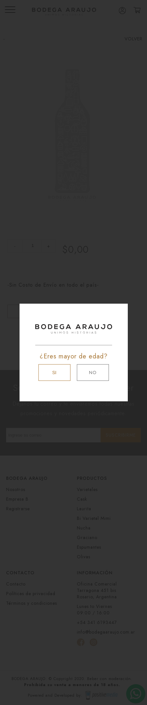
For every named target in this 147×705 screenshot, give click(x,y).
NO (93, 372)
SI (54, 372)
